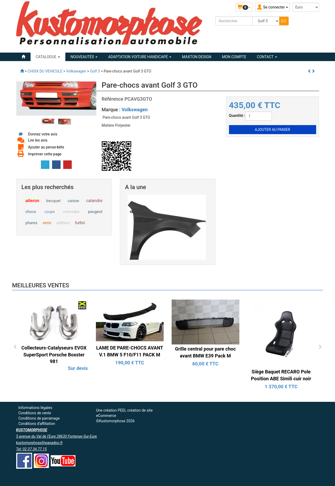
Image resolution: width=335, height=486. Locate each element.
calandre (94, 200)
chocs (31, 211)
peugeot (95, 211)
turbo (80, 222)
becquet (53, 200)
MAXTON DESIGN (196, 57)
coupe (50, 212)
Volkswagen (135, 109)
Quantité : (237, 115)
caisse (73, 200)
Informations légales (35, 408)
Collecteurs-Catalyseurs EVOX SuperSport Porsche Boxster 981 (53, 354)
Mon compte (234, 57)
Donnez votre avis (42, 134)
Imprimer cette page (45, 154)
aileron (32, 200)
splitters (63, 223)
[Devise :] (305, 7)
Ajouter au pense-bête (46, 147)
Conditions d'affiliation (36, 423)
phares (31, 222)
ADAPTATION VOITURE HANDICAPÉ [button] (139, 57)
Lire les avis (38, 140)
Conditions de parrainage (39, 418)
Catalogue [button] (48, 57)
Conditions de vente (34, 413)
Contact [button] (267, 57)
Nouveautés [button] (84, 57)
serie (47, 222)
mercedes (71, 212)
